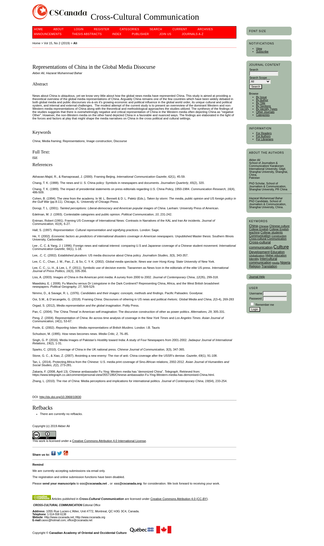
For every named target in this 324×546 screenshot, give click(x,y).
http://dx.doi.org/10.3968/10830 (60, 397)
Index (116, 34)
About (58, 29)
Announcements (48, 34)
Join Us (165, 34)
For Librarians (264, 139)
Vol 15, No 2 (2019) (57, 43)
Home (38, 29)
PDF (34, 157)
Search (156, 29)
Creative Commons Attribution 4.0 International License (109, 440)
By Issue (261, 97)
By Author (262, 100)
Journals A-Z (193, 34)
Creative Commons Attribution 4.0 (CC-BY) (179, 498)
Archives (205, 29)
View (259, 48)
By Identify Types (266, 109)
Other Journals (265, 112)
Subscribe (262, 51)
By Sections (263, 106)
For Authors (263, 136)
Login (79, 29)
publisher (140, 34)
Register (101, 29)
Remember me (265, 304)
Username (255, 293)
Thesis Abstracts (87, 34)
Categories (263, 115)
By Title (260, 103)
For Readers (264, 133)
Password (255, 298)
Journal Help (257, 276)
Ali (75, 43)
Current (180, 29)
